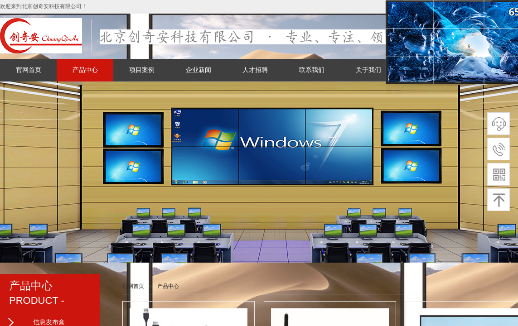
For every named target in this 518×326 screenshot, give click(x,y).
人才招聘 (255, 70)
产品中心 (85, 70)
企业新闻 (198, 70)
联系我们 (311, 70)
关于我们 (368, 70)
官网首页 (28, 70)
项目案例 (142, 70)
